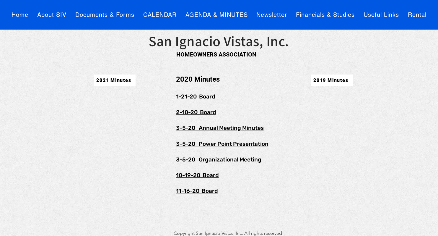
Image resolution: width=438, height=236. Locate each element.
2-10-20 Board (196, 112)
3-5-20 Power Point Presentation (222, 143)
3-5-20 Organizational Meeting (218, 159)
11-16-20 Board (197, 190)
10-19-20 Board (197, 175)
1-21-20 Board (195, 96)
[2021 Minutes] (115, 80)
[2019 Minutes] (332, 80)
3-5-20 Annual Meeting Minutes (220, 128)
